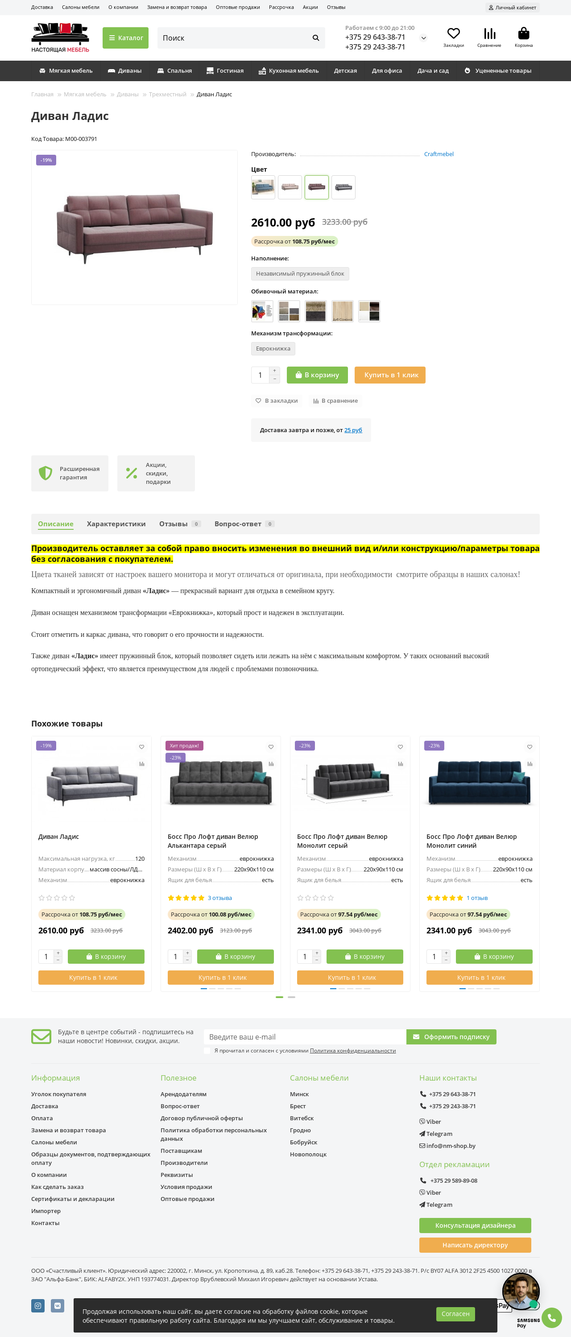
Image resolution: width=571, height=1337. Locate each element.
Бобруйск (303, 1142)
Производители (184, 1163)
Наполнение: (270, 258)
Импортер (46, 1211)
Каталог (125, 37)
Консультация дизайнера (475, 1225)
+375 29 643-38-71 (375, 37)
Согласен (456, 1313)
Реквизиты (177, 1175)
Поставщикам (181, 1151)
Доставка (42, 7)
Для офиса (387, 70)
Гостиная (225, 70)
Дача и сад (433, 70)
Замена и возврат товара (177, 7)
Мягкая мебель (66, 70)
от (294, 241)
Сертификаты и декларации (73, 1199)
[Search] (241, 38)
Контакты (45, 1223)
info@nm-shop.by (447, 1146)
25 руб (353, 430)
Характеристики (116, 523)
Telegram (435, 1134)
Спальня (174, 70)
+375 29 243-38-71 (375, 47)
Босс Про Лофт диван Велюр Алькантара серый (213, 841)
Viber (430, 1122)
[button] (278, 997)
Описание (56, 523)
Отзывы (336, 7)
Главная (42, 94)
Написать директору (475, 1245)
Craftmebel (439, 154)
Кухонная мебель (289, 70)
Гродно (300, 1130)
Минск (299, 1094)
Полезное (179, 1078)
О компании (123, 7)
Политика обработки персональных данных (214, 1134)
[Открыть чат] (521, 1291)
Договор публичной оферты (202, 1118)
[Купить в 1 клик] (390, 375)
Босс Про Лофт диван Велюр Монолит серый (342, 841)
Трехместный (167, 94)
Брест (298, 1106)
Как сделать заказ (57, 1187)
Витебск (302, 1118)
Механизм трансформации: (292, 333)
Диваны (125, 70)
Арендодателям (184, 1094)
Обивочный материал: (285, 291)
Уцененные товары (497, 70)
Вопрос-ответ (245, 523)
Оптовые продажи (238, 7)
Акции (310, 7)
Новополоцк (308, 1154)
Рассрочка (281, 7)
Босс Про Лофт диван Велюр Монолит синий (471, 841)
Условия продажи (186, 1187)
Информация (55, 1078)
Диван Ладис (58, 836)
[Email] (305, 1036)
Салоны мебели (80, 7)
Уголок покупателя (58, 1094)
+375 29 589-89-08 (448, 1180)
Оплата (42, 1118)
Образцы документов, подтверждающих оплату (90, 1158)
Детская (345, 70)
